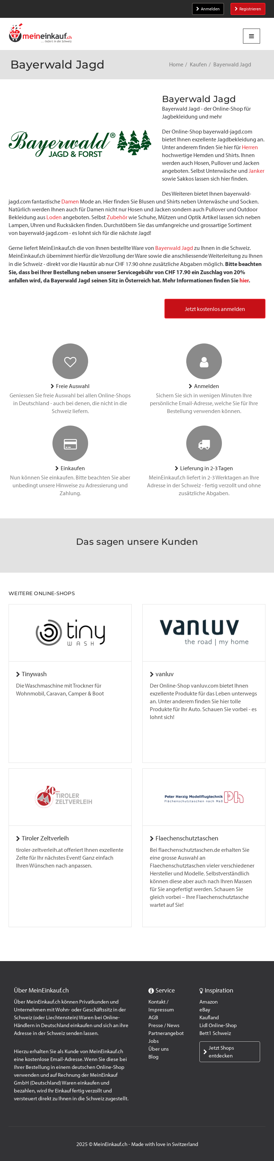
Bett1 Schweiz (215, 1033)
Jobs (153, 1041)
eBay (204, 1009)
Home (176, 64)
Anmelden (208, 8)
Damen (70, 201)
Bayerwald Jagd (174, 248)
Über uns (158, 1049)
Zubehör (117, 217)
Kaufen (198, 64)
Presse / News (163, 1025)
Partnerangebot (166, 1033)
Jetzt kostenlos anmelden (215, 309)
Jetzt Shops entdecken (218, 1052)
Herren (250, 147)
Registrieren (248, 8)
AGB (153, 1017)
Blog (153, 1057)
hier (244, 280)
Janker (256, 170)
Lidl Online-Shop (218, 1025)
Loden (54, 217)
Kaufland (209, 1017)
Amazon (208, 1002)
